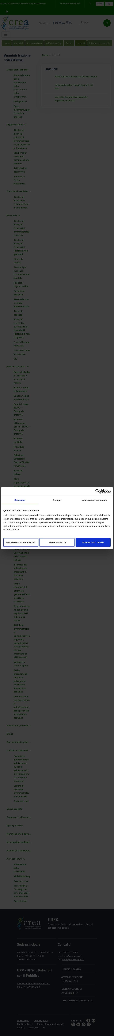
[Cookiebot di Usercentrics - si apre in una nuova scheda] (98, 491)
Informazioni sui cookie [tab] (94, 500)
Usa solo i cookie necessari (20, 542)
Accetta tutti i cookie (93, 542)
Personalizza (57, 542)
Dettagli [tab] (57, 500)
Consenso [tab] (19, 500)
